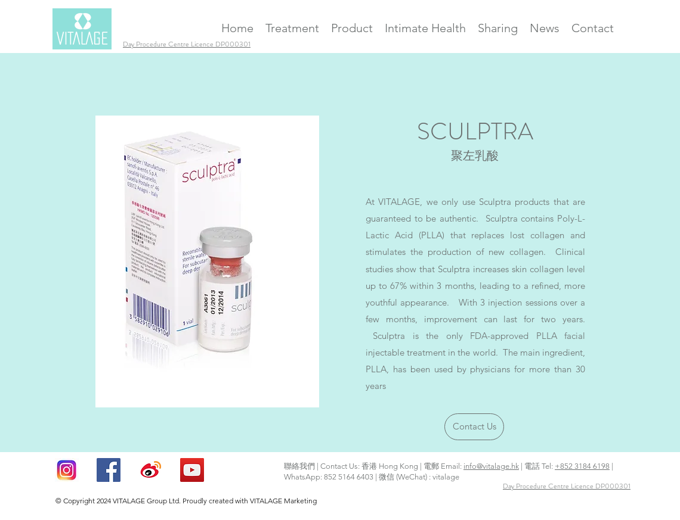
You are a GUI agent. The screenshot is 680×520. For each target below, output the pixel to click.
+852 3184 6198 (582, 466)
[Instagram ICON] (67, 470)
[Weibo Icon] (150, 470)
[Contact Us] (474, 426)
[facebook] (108, 470)
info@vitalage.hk (491, 466)
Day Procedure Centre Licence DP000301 (566, 486)
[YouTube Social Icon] (192, 470)
